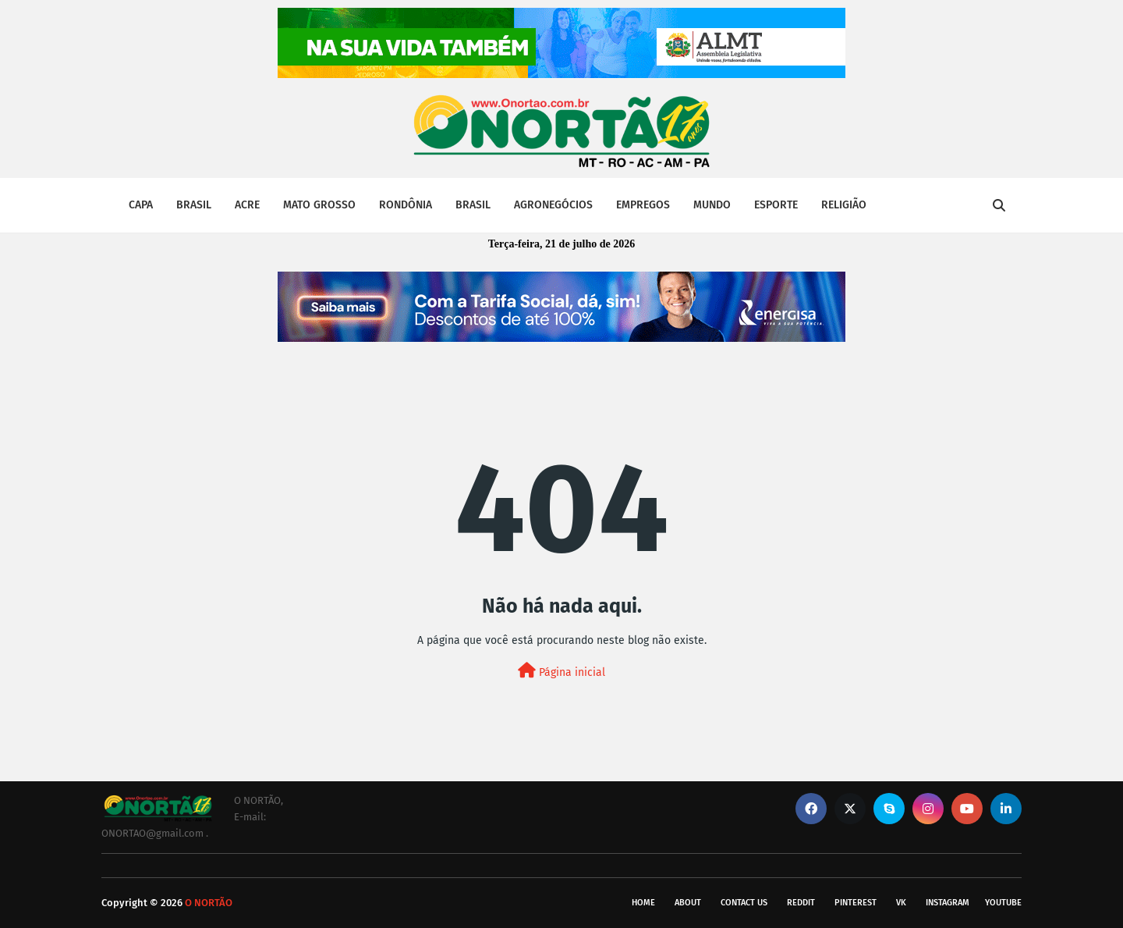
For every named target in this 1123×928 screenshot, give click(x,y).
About (688, 903)
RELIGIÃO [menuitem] (843, 205)
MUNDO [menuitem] (712, 205)
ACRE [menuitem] (247, 205)
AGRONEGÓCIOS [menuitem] (553, 205)
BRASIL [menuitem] (193, 205)
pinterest (855, 903)
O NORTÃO (208, 902)
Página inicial (561, 671)
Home (643, 903)
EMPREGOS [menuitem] (643, 205)
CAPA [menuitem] (141, 205)
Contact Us (744, 903)
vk (901, 903)
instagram (947, 903)
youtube (1003, 903)
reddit (801, 903)
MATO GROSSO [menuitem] (319, 205)
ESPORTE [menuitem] (776, 205)
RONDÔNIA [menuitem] (405, 205)
